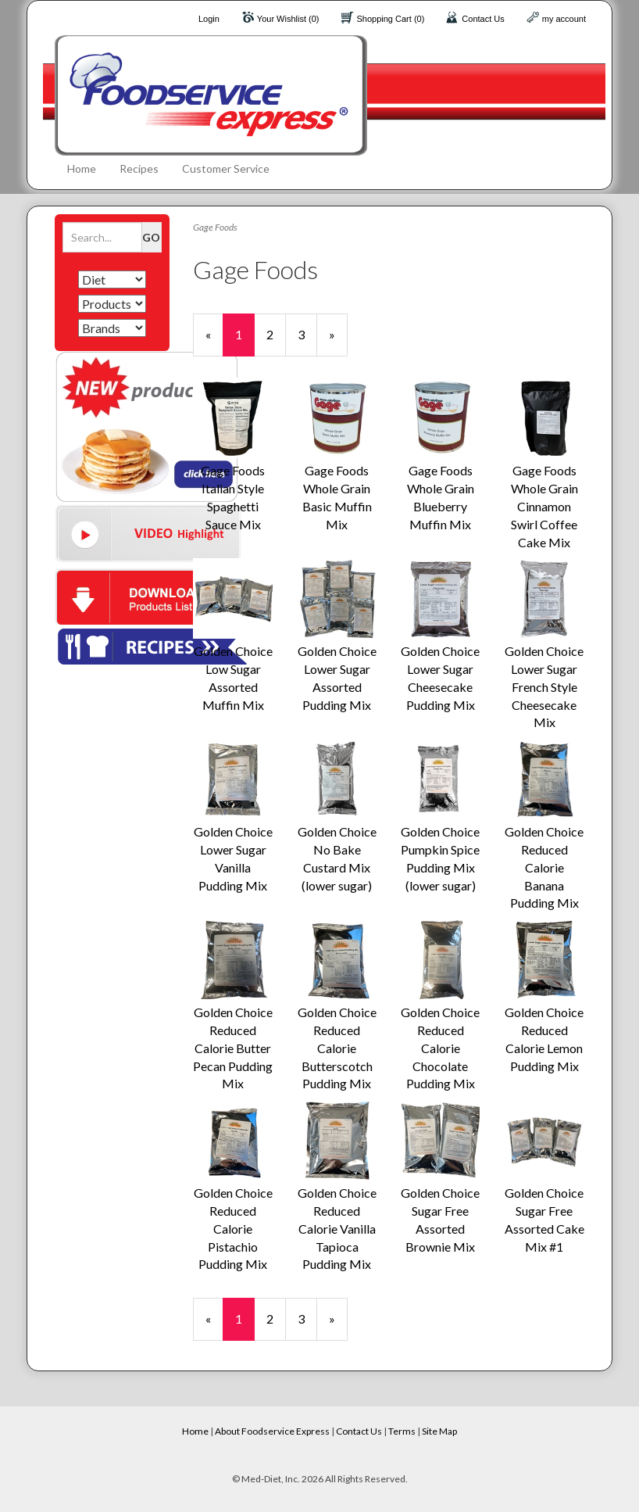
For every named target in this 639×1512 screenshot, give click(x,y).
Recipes (139, 168)
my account (564, 18)
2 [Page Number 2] (276, 334)
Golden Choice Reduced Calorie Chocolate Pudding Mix (440, 1048)
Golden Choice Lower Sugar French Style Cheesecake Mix (544, 686)
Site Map (439, 1431)
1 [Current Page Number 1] (245, 341)
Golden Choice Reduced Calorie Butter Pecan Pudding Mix (233, 1048)
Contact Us (483, 18)
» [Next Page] (338, 341)
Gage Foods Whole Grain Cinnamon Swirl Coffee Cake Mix (544, 506)
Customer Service (226, 168)
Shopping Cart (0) (391, 18)
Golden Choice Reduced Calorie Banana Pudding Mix (544, 867)
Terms (402, 1431)
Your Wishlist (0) (288, 18)
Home (81, 168)
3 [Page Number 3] (307, 334)
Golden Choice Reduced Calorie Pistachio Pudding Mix (233, 1228)
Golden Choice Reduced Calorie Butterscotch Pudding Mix (337, 1048)
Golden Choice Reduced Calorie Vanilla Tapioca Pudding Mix (337, 1228)
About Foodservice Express (272, 1431)
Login (209, 18)
